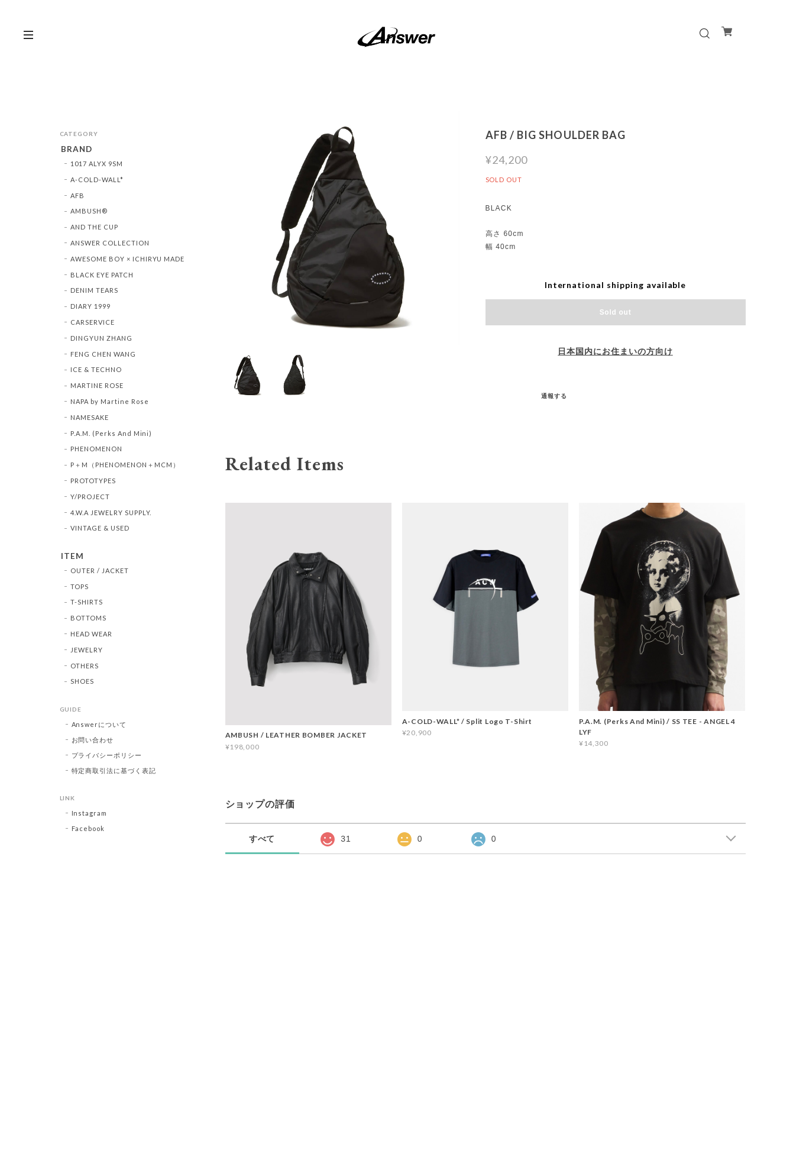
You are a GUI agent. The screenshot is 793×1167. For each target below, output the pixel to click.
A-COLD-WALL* (97, 181)
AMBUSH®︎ (89, 212)
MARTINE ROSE (97, 386)
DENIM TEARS (94, 292)
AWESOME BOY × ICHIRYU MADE (127, 260)
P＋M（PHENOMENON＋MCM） (124, 466)
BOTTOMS (88, 621)
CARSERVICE (92, 323)
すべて (262, 838)
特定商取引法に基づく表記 (114, 773)
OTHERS (84, 668)
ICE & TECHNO (96, 371)
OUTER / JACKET (99, 573)
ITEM (71, 557)
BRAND (76, 149)
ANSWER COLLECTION (109, 244)
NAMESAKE (89, 418)
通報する (554, 395)
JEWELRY (86, 652)
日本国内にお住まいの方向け (615, 351)
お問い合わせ (93, 742)
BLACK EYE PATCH (101, 276)
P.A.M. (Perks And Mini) (111, 434)
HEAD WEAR (91, 636)
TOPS (79, 589)
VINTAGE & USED (99, 530)
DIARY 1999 (90, 307)
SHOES (82, 684)
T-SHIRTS (86, 605)
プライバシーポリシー (107, 758)
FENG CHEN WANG (102, 355)
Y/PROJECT (90, 498)
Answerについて (99, 727)
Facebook (88, 831)
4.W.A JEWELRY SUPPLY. (110, 514)
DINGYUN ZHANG (101, 339)
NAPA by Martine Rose (109, 402)
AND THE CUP (94, 228)
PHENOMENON (96, 450)
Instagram (90, 816)
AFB (77, 197)
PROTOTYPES (93, 482)
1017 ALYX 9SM (96, 165)
